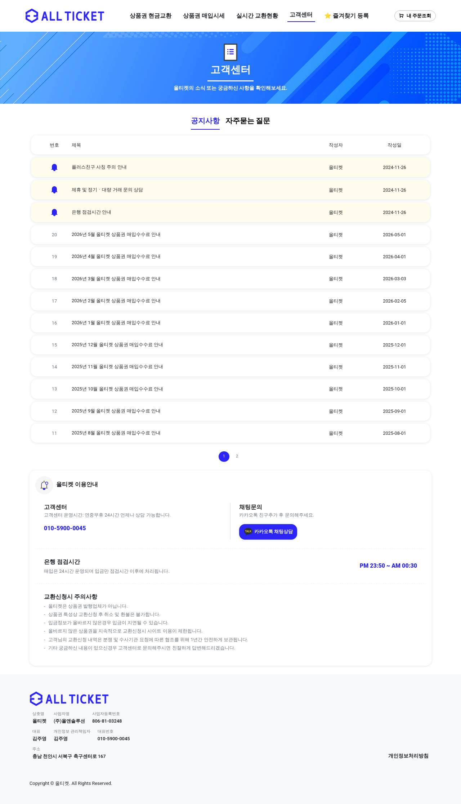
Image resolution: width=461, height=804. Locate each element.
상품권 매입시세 (204, 15)
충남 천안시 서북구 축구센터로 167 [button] (69, 756)
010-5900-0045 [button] (114, 738)
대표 (36, 731)
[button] (230, 485)
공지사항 (205, 120)
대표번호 (105, 731)
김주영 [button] (39, 738)
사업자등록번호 (106, 713)
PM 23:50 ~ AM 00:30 (388, 565)
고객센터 (301, 14)
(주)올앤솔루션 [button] (69, 721)
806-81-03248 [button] (107, 721)
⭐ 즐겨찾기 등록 (346, 15)
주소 (36, 749)
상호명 (38, 713)
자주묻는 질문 (247, 120)
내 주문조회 (415, 15)
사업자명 (62, 713)
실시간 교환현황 (257, 15)
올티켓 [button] (39, 721)
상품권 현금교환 (150, 15)
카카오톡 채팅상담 (268, 531)
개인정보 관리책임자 (72, 731)
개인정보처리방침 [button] (408, 756)
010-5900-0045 (65, 528)
